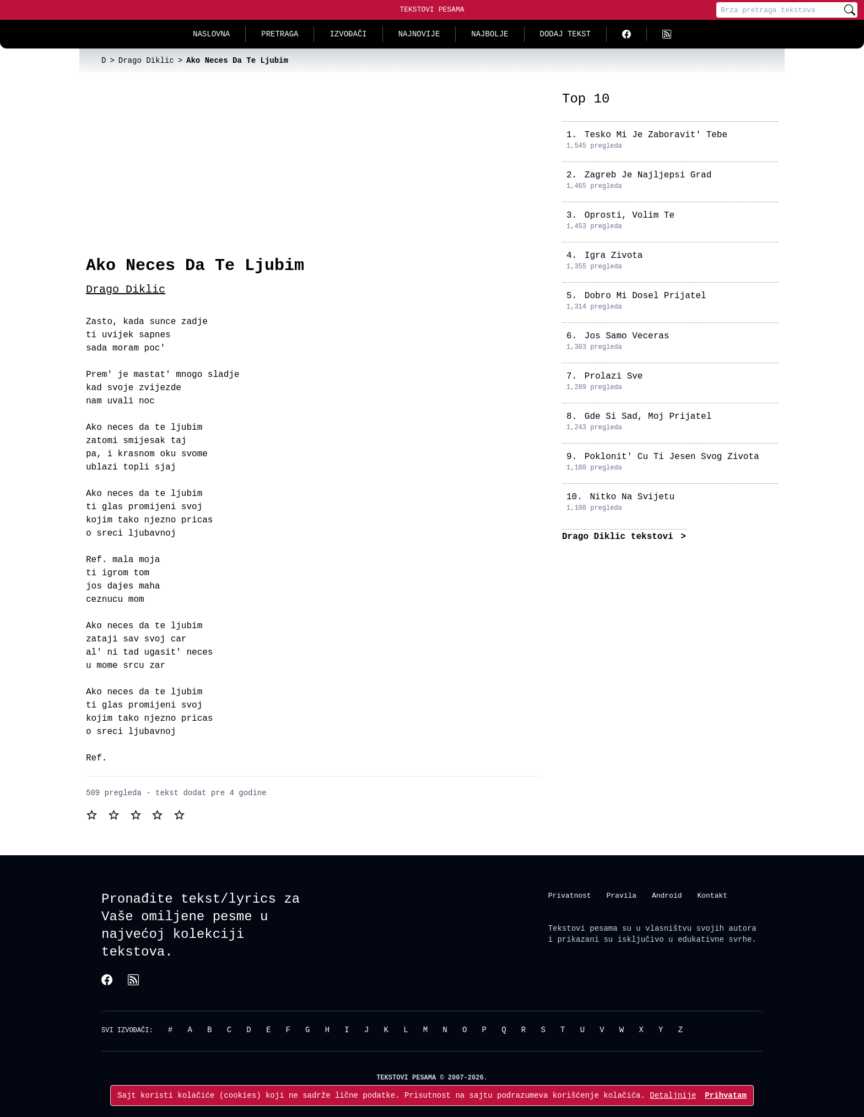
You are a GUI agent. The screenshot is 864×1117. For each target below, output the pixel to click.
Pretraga (279, 34)
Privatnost (569, 895)
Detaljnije (673, 1095)
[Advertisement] (313, 173)
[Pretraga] (779, 10)
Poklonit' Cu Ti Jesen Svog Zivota (672, 457)
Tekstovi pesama (583, 928)
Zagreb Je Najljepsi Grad (648, 175)
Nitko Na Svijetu (632, 497)
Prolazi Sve (614, 376)
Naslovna (211, 34)
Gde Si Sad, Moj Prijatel (648, 417)
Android (667, 895)
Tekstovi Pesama (431, 9)
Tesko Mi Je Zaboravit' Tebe (656, 135)
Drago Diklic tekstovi (620, 537)
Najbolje (489, 34)
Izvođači (348, 34)
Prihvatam (726, 1095)
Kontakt (712, 895)
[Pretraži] (849, 10)
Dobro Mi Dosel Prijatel (645, 296)
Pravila (621, 895)
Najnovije (419, 34)
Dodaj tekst (565, 34)
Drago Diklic (125, 289)
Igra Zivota (614, 256)
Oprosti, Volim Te (629, 215)
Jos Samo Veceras (627, 336)
